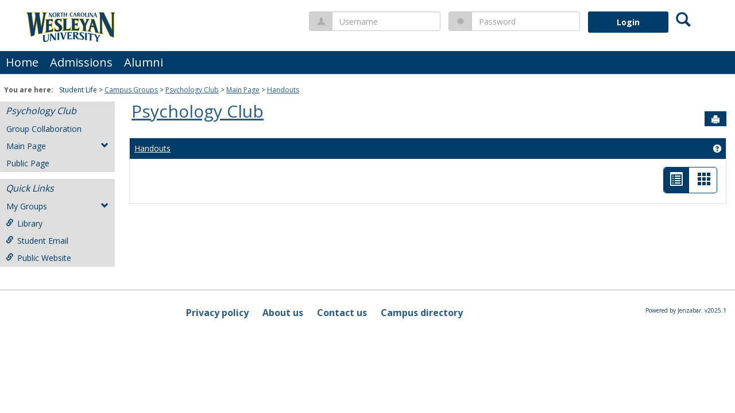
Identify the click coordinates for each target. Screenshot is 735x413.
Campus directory (422, 312)
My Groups (57, 206)
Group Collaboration (44, 128)
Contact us (342, 312)
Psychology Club (192, 90)
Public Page (27, 163)
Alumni (143, 62)
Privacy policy (217, 312)
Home (22, 62)
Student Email (37, 240)
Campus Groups (131, 90)
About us (282, 312)
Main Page (243, 90)
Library (24, 223)
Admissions (81, 62)
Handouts (283, 90)
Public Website (38, 257)
